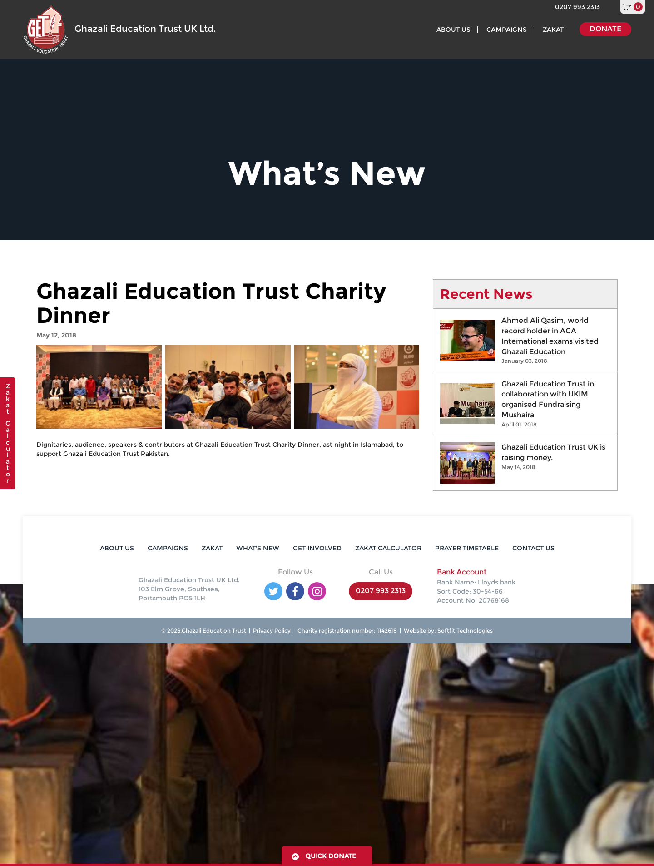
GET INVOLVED (317, 548)
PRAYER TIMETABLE (467, 548)
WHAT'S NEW (257, 548)
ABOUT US (453, 29)
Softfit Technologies (464, 630)
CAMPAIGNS (506, 29)
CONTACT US (533, 548)
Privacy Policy (272, 630)
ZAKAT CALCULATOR (388, 548)
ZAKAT (553, 29)
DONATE (605, 29)
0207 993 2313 (577, 7)
